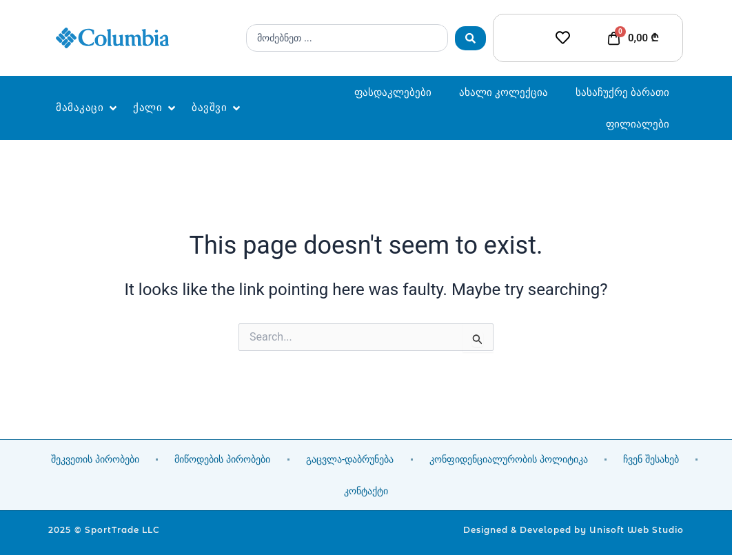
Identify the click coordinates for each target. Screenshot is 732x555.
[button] (87, 108)
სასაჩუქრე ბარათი (622, 92)
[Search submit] (470, 38)
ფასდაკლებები (392, 92)
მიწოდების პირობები (222, 459)
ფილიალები (637, 124)
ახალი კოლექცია (503, 92)
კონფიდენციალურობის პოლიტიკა (508, 459)
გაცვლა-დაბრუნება (350, 459)
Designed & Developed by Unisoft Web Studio (573, 530)
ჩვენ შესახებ (651, 459)
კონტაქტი (366, 490)
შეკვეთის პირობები (95, 459)
